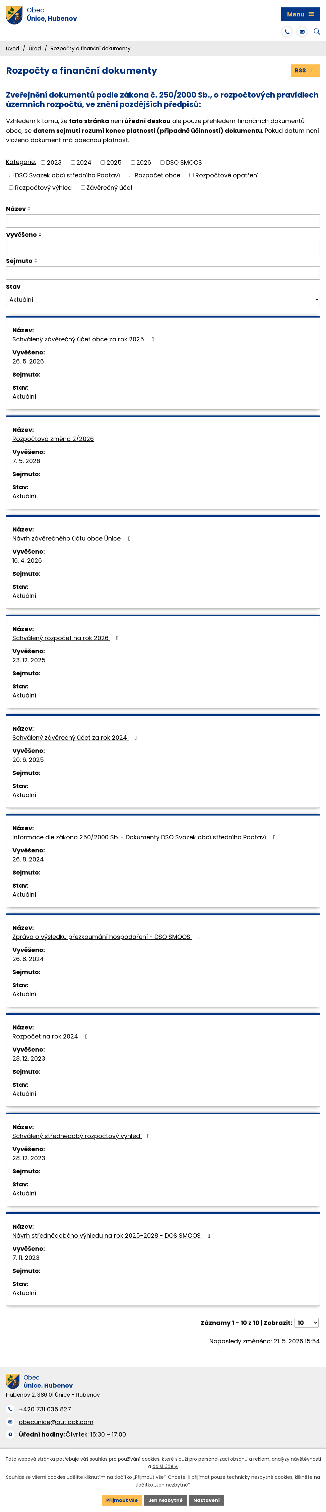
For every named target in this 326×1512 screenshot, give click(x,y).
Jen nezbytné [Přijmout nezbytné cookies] (165, 1500)
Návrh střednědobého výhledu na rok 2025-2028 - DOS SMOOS (112, 1235)
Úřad (35, 48)
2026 (143, 162)
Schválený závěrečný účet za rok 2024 (75, 737)
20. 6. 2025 (28, 759)
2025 (114, 162)
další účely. (165, 1466)
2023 (54, 162)
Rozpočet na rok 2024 (51, 1036)
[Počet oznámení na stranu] (307, 1323)
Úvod (12, 48)
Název (16, 209)
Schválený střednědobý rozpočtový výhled (82, 1136)
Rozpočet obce (157, 175)
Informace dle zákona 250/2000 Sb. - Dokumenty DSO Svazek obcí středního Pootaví (145, 837)
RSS (306, 70)
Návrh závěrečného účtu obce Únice (72, 538)
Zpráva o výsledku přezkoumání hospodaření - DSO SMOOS (107, 937)
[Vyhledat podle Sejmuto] (163, 273)
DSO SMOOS (184, 162)
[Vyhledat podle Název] (163, 221)
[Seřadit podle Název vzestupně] (29, 207)
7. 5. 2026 (26, 461)
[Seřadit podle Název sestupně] (29, 210)
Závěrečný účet (109, 187)
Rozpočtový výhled (43, 187)
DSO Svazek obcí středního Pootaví (67, 175)
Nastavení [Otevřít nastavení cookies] (207, 1500)
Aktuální (24, 396)
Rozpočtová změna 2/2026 (53, 439)
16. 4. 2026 (27, 560)
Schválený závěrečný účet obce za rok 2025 (84, 339)
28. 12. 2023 (28, 1058)
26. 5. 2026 (28, 361)
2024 (83, 162)
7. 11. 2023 (26, 1257)
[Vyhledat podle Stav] (163, 299)
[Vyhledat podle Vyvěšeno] (163, 248)
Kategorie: (21, 162)
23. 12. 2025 (29, 660)
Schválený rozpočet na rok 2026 (66, 638)
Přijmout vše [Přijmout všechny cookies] (121, 1500)
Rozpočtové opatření (227, 175)
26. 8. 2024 (28, 859)
